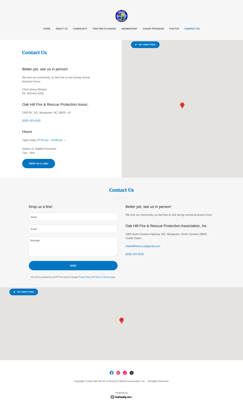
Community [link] (80, 28)
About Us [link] (62, 28)
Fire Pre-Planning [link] (104, 28)
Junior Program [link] (153, 28)
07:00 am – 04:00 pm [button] (49, 140)
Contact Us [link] (192, 28)
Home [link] (46, 28)
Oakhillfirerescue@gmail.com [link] (143, 246)
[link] (121, 15)
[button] (64, 140)
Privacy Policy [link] (84, 277)
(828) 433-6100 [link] (31, 120)
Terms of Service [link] (102, 277)
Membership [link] (129, 28)
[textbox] (73, 217)
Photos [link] (174, 28)
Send (73, 265)
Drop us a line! (38, 163)
